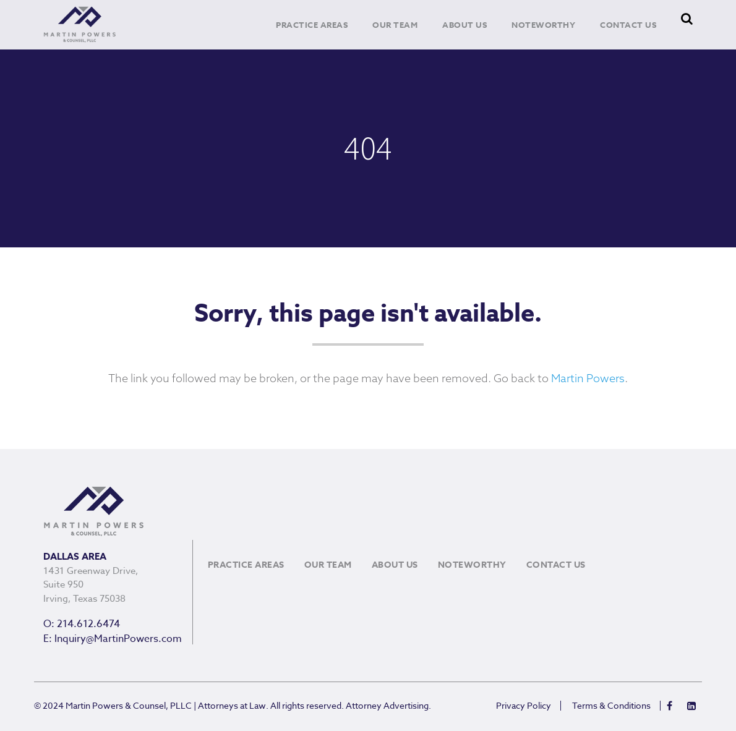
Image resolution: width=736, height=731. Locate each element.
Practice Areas (312, 24)
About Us (464, 24)
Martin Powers (588, 379)
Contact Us (628, 24)
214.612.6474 (88, 624)
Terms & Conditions (611, 706)
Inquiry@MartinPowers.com (118, 638)
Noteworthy (543, 24)
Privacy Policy (523, 706)
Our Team (394, 24)
